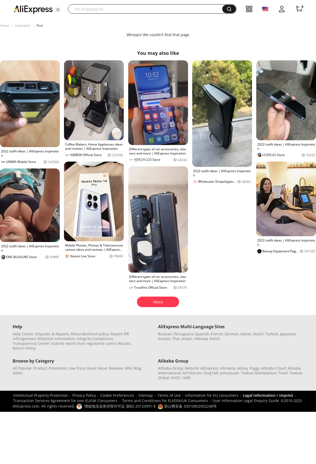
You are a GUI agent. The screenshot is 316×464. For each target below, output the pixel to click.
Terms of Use (169, 395)
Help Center (23, 333)
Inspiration (23, 25)
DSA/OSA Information (56, 338)
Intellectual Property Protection (40, 395)
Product (40, 368)
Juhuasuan (229, 372)
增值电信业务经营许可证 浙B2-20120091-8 (120, 406)
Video (17, 372)
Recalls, (124, 343)
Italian (245, 333)
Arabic (187, 338)
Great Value (97, 368)
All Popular (22, 368)
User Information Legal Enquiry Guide (246, 400)
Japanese (288, 333)
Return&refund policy (90, 333)
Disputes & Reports (52, 333)
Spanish (202, 333)
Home (4, 25)
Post (40, 25)
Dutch (258, 333)
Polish (215, 338)
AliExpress (209, 368)
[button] (58, 10)
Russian (165, 333)
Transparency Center (31, 343)
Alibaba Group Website (178, 368)
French (217, 333)
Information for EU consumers (211, 395)
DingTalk (211, 372)
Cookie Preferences (117, 395)
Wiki (128, 368)
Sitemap (146, 395)
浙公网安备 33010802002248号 (187, 406)
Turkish (271, 333)
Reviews (116, 368)
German (232, 333)
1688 (186, 377)
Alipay (242, 368)
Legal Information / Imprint (268, 395)
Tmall (283, 372)
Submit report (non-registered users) (83, 343)
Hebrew (201, 338)
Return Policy (24, 348)
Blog (137, 368)
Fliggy (255, 368)
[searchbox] (147, 8)
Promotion (58, 368)
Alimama (228, 368)
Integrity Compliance (95, 338)
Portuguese (184, 333)
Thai (176, 338)
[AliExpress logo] (33, 9)
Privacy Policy (84, 395)
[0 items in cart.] (299, 9)
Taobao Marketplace (258, 372)
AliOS (175, 377)
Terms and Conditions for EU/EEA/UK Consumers (165, 400)
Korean (164, 338)
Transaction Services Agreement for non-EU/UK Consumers (65, 400)
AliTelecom (192, 372)
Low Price (76, 368)
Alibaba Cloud (273, 368)
